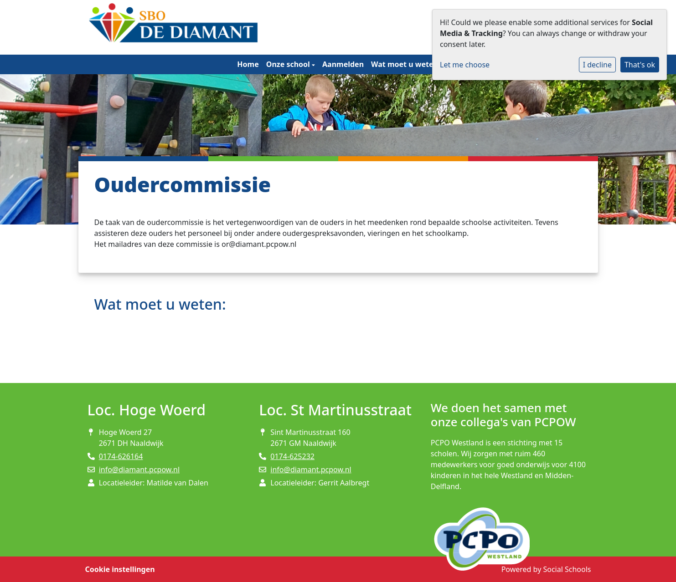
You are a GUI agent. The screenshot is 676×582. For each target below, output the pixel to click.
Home (247, 64)
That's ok (639, 65)
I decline (597, 65)
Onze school (289, 64)
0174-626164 (121, 456)
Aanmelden (343, 64)
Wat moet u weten (405, 64)
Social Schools (567, 569)
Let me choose (465, 65)
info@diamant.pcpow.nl (139, 470)
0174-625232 (292, 456)
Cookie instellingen (120, 569)
